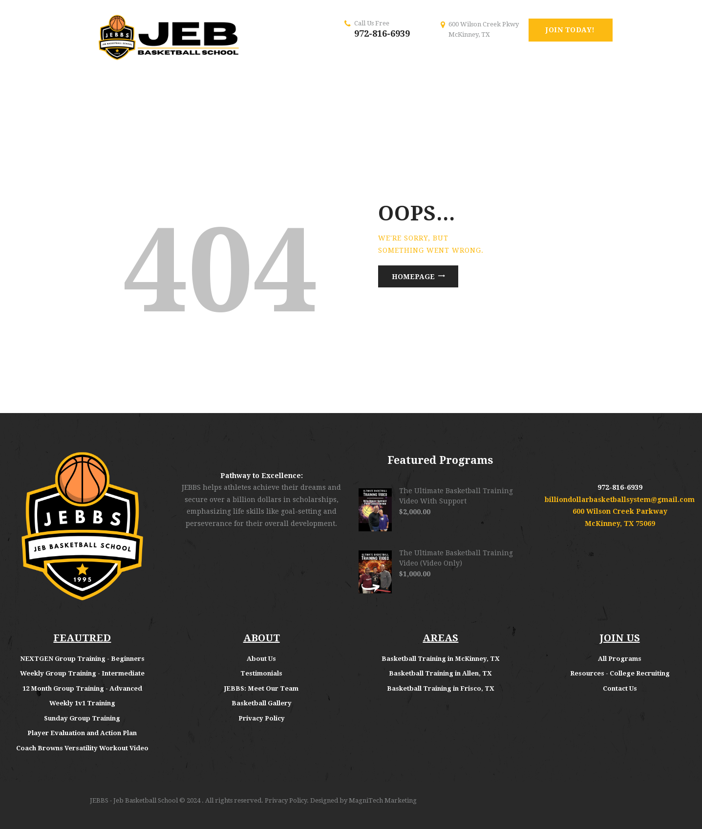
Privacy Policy (261, 718)
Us (272, 658)
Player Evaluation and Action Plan (82, 733)
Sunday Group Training (82, 718)
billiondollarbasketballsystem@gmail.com (620, 499)
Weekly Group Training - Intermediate (82, 673)
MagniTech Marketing (383, 800)
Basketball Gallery (262, 703)
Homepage (413, 277)
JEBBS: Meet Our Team (261, 688)
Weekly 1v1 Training (82, 703)
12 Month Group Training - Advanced (82, 688)
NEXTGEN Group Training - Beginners (82, 658)
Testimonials (261, 673)
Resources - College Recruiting (620, 673)
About (257, 658)
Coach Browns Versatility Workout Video (82, 748)
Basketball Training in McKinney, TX (441, 658)
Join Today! (570, 30)
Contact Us (620, 688)
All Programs (619, 658)
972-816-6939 (382, 33)
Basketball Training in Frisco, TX (440, 688)
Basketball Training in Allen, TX (440, 673)
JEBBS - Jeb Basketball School (134, 800)
